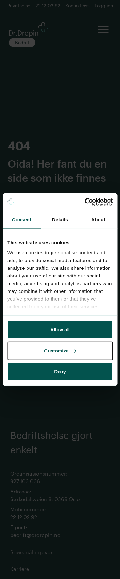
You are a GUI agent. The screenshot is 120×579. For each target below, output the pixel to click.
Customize (60, 350)
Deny (60, 371)
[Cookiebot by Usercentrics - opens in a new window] (85, 202)
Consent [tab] (21, 219)
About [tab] (98, 219)
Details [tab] (60, 219)
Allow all (60, 329)
